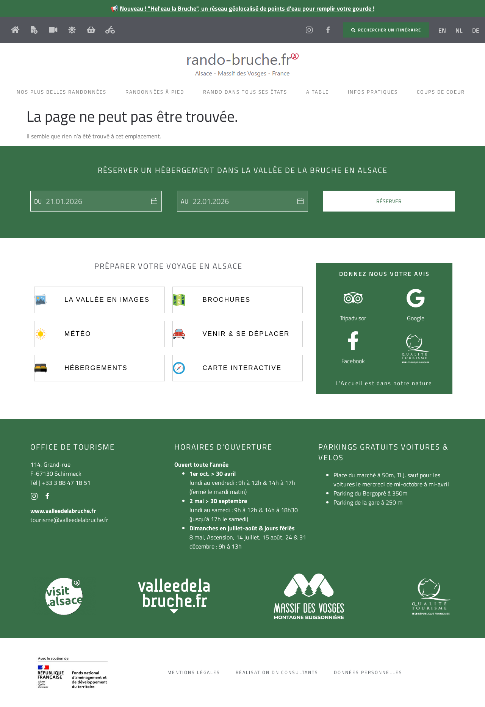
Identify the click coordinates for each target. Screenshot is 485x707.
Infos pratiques (375, 92)
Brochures (227, 299)
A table (319, 92)
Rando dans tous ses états (247, 92)
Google (415, 318)
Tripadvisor (353, 318)
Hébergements (96, 368)
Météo (77, 333)
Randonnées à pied (156, 92)
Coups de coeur (443, 92)
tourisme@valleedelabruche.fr (69, 519)
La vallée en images (107, 299)
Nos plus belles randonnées (63, 92)
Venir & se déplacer (246, 333)
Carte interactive (242, 368)
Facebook (353, 360)
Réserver (389, 201)
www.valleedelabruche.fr (63, 510)
